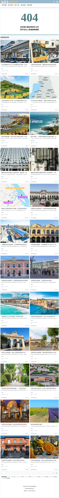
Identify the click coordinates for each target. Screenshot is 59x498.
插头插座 (23, 5)
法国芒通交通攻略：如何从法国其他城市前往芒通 (43, 460)
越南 (2, 176)
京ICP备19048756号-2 (29, 488)
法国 (32, 68)
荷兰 (2, 68)
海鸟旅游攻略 (33, 486)
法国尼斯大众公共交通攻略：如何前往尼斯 (12, 316)
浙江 (2, 104)
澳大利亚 (3, 140)
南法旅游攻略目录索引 (36, 424)
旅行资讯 (10, 5)
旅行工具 (16, 5)
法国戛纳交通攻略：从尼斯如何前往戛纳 (41, 280)
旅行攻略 (4, 5)
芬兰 (32, 104)
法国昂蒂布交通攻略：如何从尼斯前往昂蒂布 (12, 460)
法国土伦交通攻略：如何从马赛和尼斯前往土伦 (13, 352)
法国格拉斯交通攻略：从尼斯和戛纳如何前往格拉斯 (14, 280)
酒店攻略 (29, 5)
